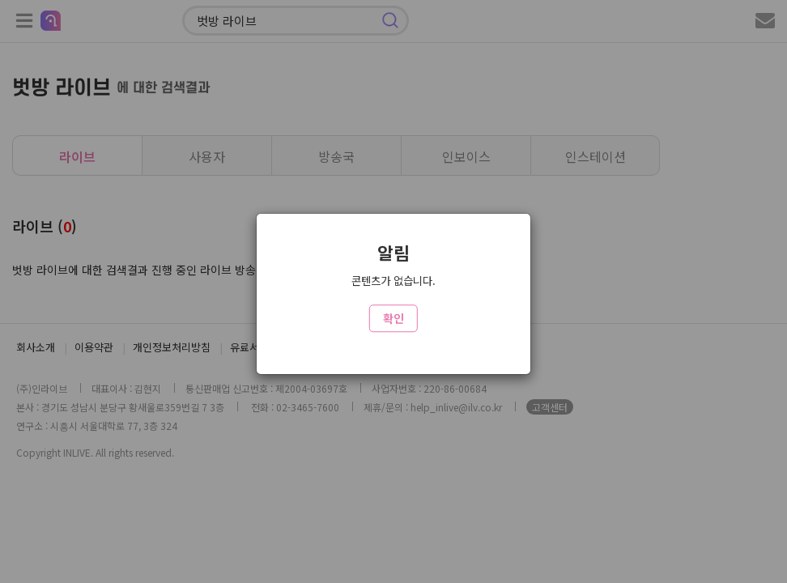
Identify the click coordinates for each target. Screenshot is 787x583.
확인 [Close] (393, 318)
